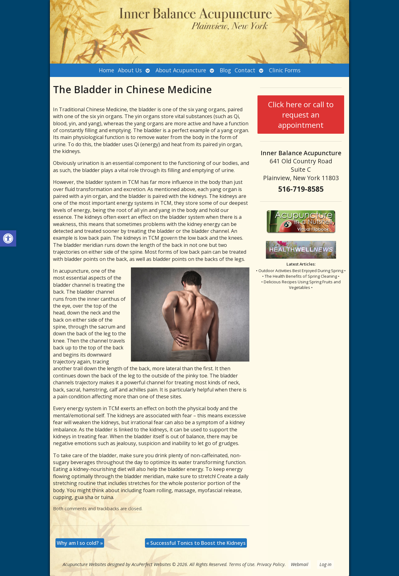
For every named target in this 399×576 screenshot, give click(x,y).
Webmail (299, 564)
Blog (225, 70)
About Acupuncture (181, 70)
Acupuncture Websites (84, 564)
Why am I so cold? (80, 543)
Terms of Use (241, 564)
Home (106, 70)
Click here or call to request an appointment (301, 114)
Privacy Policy (271, 564)
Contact (245, 70)
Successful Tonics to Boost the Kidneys (196, 543)
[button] (8, 238)
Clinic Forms (284, 70)
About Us (130, 70)
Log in (325, 564)
